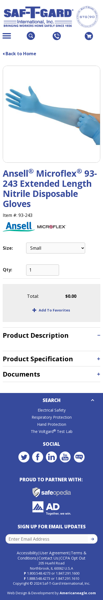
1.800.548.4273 (39, 573)
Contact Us (48, 558)
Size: (8, 248)
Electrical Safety (52, 410)
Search (52, 400)
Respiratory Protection (52, 417)
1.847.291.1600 (67, 573)
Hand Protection (51, 424)
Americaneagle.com (78, 592)
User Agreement (54, 552)
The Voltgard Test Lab (52, 431)
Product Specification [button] (38, 358)
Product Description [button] (36, 335)
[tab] (51, 335)
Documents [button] (21, 373)
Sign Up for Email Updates (52, 526)
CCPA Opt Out (72, 558)
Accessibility (27, 552)
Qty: (7, 270)
